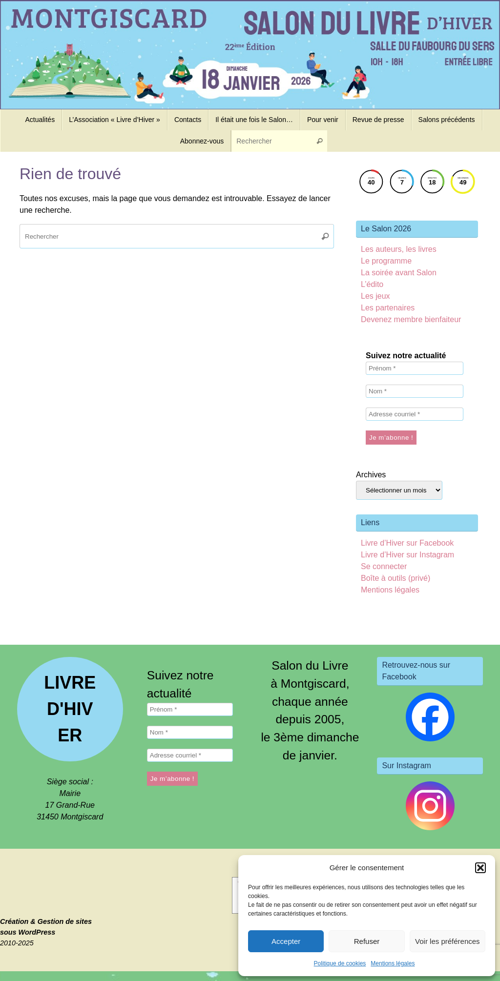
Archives (371, 474)
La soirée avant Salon (399, 272)
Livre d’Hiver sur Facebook (407, 543)
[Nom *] (414, 391)
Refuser (367, 941)
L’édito (372, 284)
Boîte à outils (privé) (395, 578)
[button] (480, 868)
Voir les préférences (447, 941)
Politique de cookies (340, 963)
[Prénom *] (414, 368)
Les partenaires (388, 308)
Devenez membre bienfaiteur (411, 319)
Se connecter (384, 566)
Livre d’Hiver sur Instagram (407, 555)
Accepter (285, 941)
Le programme (386, 261)
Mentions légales (393, 963)
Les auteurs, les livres (399, 249)
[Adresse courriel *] (414, 414)
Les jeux (375, 296)
